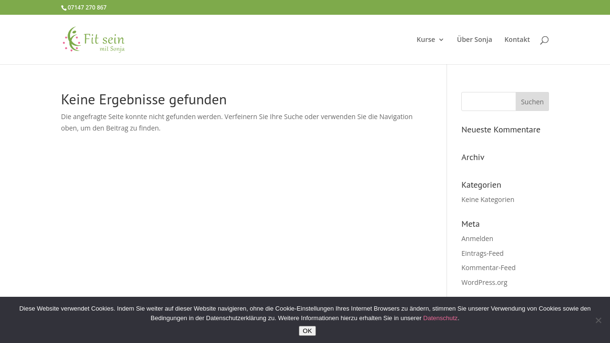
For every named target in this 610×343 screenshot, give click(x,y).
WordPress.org (484, 282)
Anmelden (477, 238)
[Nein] (598, 320)
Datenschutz (440, 318)
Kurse (426, 40)
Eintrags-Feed (482, 253)
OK (307, 330)
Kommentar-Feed (488, 267)
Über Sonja (474, 40)
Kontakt (517, 40)
